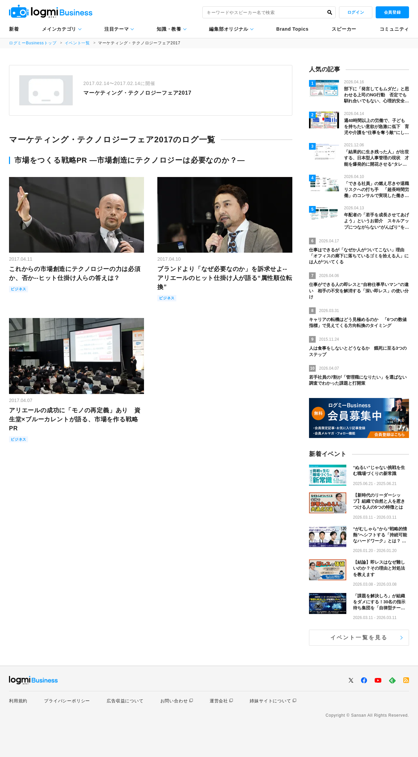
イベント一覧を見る (359, 637)
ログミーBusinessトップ (33, 43)
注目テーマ (116, 29)
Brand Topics (292, 29)
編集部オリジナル (228, 29)
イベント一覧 (78, 43)
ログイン (355, 12)
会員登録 (392, 12)
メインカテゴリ (59, 29)
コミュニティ (394, 29)
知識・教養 (169, 29)
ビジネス (20, 289)
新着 (14, 29)
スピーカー (344, 29)
